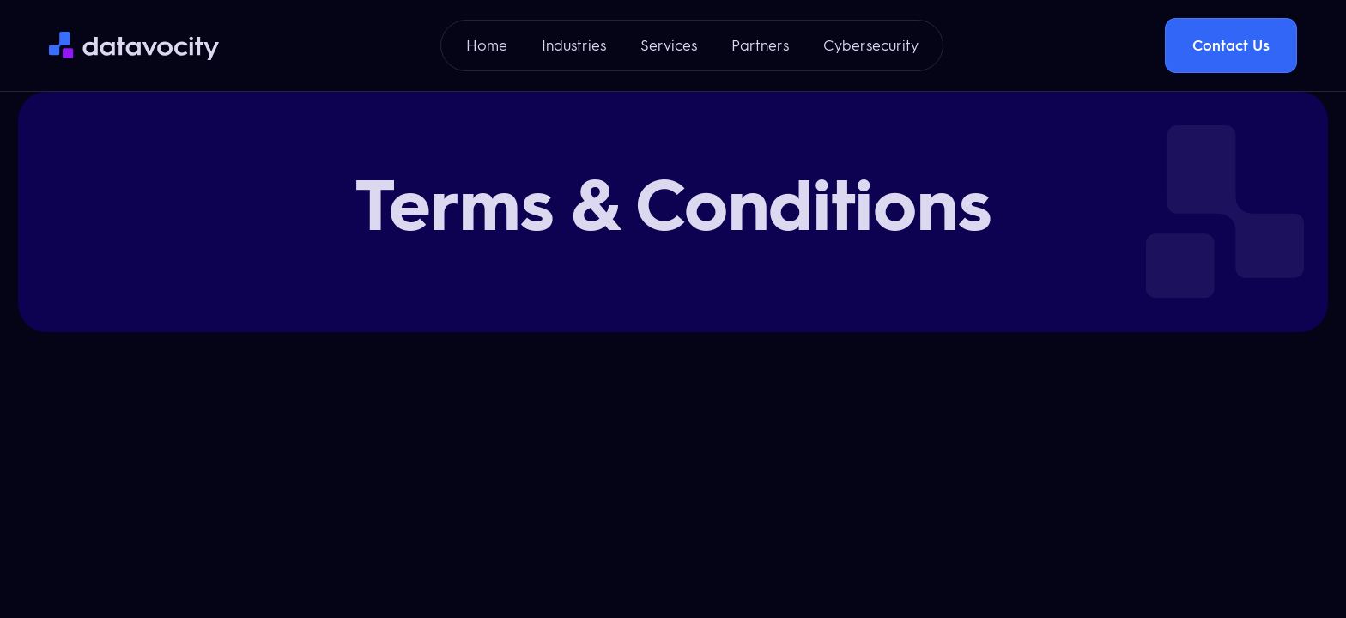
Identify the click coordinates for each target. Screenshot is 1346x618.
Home (486, 45)
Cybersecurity (871, 45)
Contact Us (1231, 45)
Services (668, 45)
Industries (574, 45)
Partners (760, 45)
